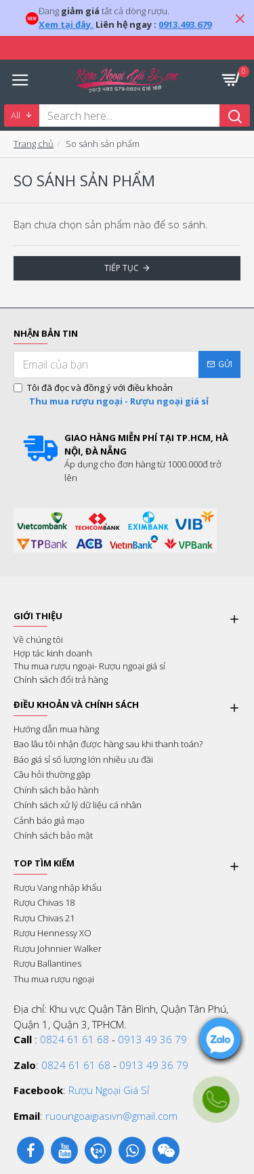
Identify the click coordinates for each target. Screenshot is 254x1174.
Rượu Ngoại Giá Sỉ (108, 1090)
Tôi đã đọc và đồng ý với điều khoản (112, 394)
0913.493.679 (184, 24)
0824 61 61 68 (74, 1039)
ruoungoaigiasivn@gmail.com (111, 1116)
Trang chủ (34, 144)
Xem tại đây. (66, 24)
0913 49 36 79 (152, 1039)
